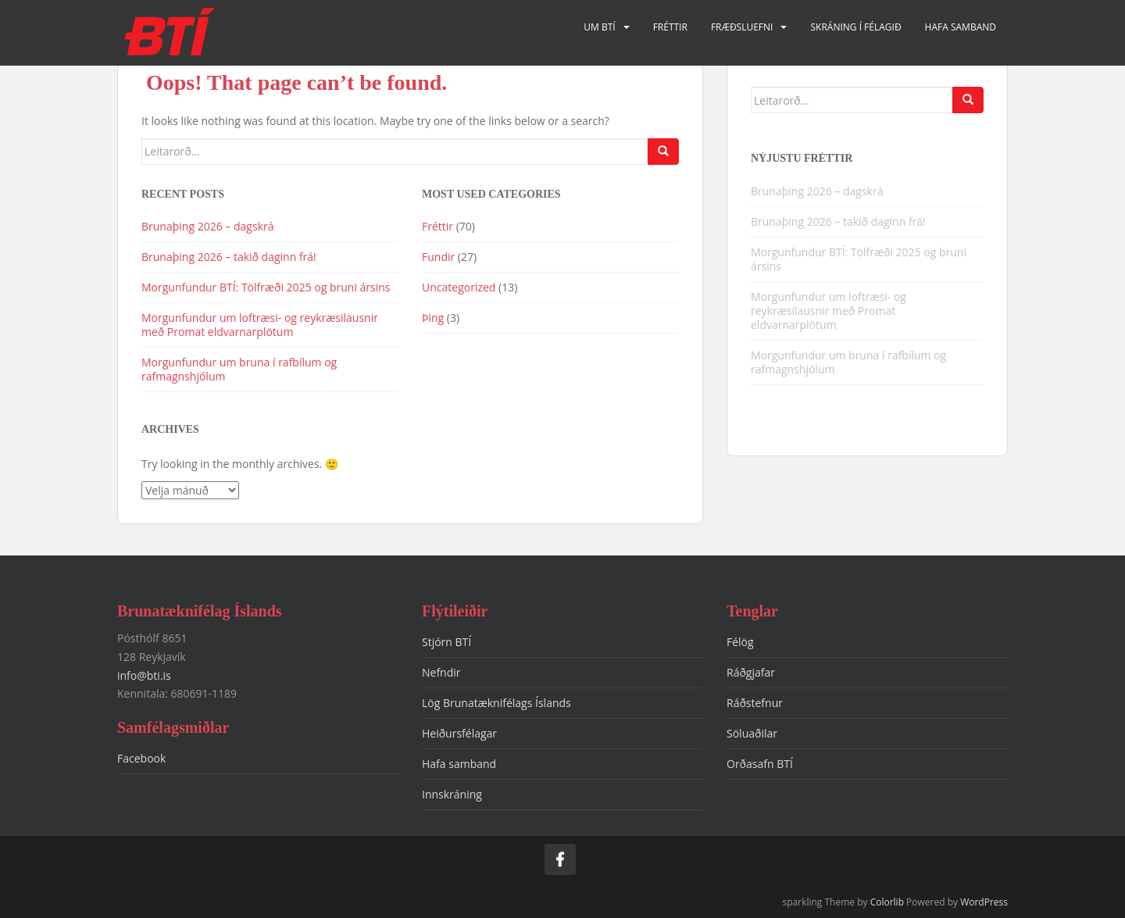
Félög (740, 641)
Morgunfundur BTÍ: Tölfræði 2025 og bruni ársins (266, 287)
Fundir (438, 256)
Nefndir (441, 672)
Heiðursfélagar (459, 733)
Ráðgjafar (751, 672)
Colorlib (887, 902)
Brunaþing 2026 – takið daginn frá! (228, 256)
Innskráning (452, 794)
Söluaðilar (752, 733)
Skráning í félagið (855, 27)
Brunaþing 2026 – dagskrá (207, 226)
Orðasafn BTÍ (760, 763)
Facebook (141, 758)
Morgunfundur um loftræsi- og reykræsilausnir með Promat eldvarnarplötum (259, 324)
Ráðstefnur (755, 702)
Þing (433, 317)
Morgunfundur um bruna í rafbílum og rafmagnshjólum (239, 369)
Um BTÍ (599, 27)
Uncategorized (458, 287)
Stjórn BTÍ (446, 641)
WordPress (984, 902)
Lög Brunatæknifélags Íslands (496, 702)
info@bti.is (144, 675)
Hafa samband (960, 27)
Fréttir (670, 27)
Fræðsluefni (742, 27)
